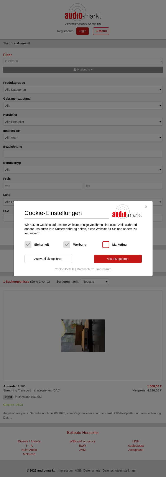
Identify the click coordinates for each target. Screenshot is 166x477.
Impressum (103, 269)
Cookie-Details (64, 269)
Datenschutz (85, 269)
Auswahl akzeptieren (48, 258)
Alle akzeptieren (118, 258)
